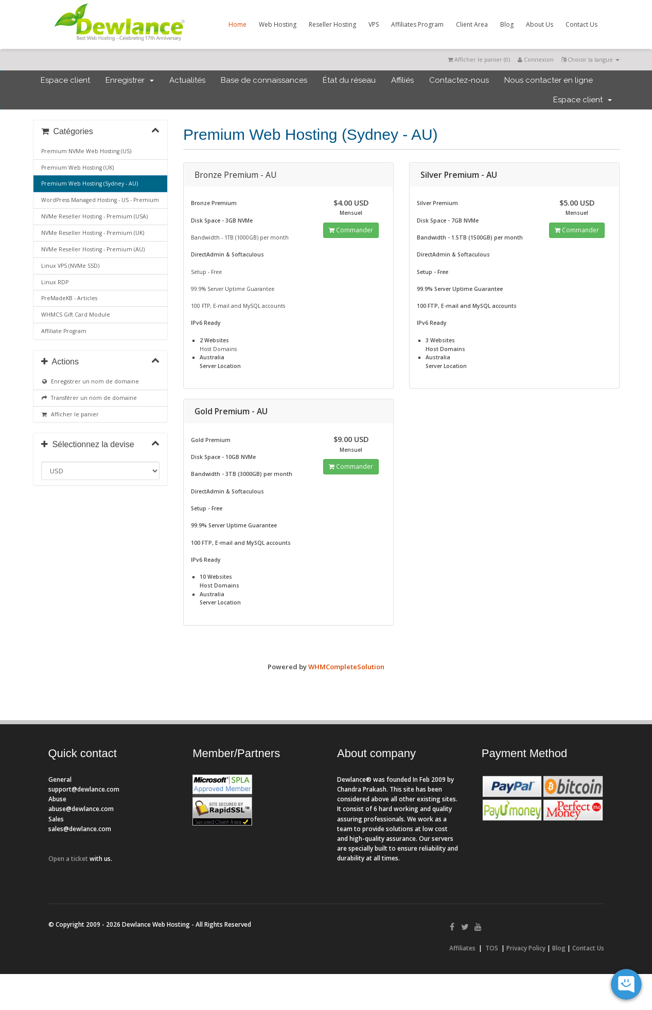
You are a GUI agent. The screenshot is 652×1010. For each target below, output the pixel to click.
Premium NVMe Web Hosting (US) (86, 151)
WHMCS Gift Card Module (75, 314)
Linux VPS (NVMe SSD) (70, 265)
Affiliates (462, 948)
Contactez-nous (459, 80)
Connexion (536, 59)
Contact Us (581, 24)
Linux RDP (54, 282)
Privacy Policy (525, 948)
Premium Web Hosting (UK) (77, 167)
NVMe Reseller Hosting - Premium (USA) (94, 216)
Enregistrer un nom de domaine (90, 381)
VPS (373, 24)
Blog (507, 24)
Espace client (65, 80)
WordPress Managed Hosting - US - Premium (100, 200)
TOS (491, 948)
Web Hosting (277, 24)
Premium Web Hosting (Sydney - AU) (89, 183)
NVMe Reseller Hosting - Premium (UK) (92, 232)
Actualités (187, 80)
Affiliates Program (417, 24)
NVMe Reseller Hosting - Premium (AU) (93, 249)
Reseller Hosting (332, 24)
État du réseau (349, 80)
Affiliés (402, 80)
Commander (351, 230)
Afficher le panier (70, 414)
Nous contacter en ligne (548, 80)
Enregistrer (129, 80)
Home (237, 24)
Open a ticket (68, 858)
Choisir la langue (590, 59)
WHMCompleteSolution (346, 666)
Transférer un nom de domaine (89, 397)
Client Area (472, 24)
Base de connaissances (264, 80)
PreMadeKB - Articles (69, 298)
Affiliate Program (63, 331)
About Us (539, 24)
